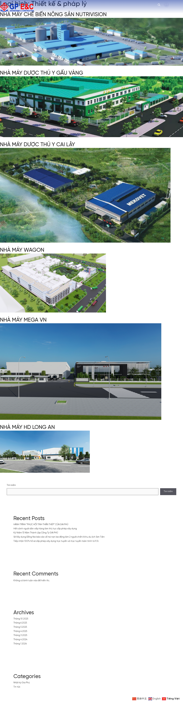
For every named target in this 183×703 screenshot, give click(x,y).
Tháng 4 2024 (20, 639)
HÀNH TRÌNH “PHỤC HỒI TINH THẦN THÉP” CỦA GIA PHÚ (40, 524)
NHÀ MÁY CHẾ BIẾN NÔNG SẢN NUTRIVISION (53, 14)
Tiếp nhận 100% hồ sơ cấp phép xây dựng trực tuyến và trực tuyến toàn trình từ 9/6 (55, 541)
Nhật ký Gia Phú (21, 683)
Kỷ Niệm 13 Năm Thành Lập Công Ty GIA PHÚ (35, 533)
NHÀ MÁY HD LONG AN (27, 427)
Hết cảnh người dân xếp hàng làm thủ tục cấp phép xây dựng (45, 529)
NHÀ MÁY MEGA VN (23, 320)
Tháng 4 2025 (20, 631)
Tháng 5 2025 (20, 627)
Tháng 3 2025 (20, 635)
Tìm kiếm (11, 485)
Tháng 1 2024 (20, 644)
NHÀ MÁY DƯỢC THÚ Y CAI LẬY (37, 144)
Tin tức (16, 687)
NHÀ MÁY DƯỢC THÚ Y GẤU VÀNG (41, 73)
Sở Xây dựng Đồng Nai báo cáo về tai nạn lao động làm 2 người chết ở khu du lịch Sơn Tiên (59, 537)
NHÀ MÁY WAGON (22, 250)
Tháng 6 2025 (20, 623)
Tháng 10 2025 (20, 619)
